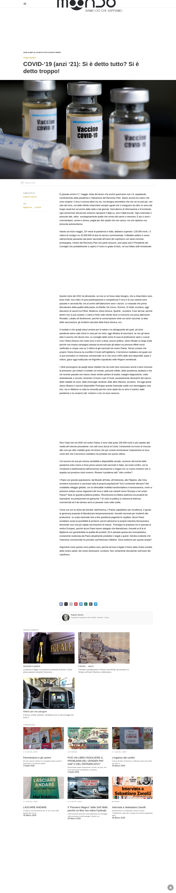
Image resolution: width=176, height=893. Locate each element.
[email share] (71, 604)
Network (116, 752)
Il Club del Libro (30, 702)
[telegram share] (95, 604)
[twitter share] (66, 604)
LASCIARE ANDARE (34, 757)
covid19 (38, 207)
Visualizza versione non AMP (100, 886)
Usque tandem (29, 58)
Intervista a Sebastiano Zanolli (128, 757)
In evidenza (72, 702)
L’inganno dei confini (123, 708)
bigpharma (27, 207)
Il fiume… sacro (75, 660)
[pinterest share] (75, 604)
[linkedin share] (80, 604)
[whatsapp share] (85, 604)
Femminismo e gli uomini (36, 708)
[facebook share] (61, 604)
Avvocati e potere (31, 660)
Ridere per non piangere (124, 660)
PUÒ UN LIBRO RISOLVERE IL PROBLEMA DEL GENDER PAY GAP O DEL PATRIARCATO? (85, 711)
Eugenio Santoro (77, 615)
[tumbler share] (90, 604)
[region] (88, 27)
